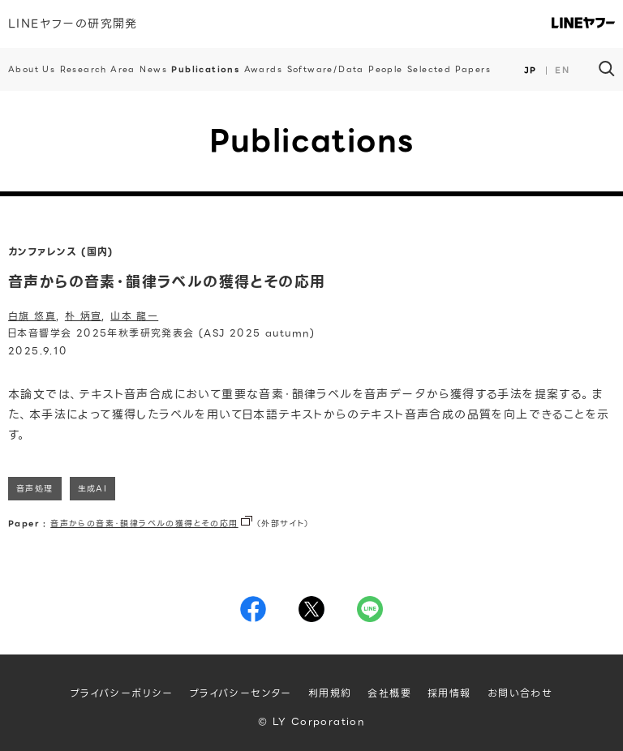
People (385, 69)
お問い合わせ (520, 693)
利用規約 (330, 693)
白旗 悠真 (32, 316)
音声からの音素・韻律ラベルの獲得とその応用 (144, 523)
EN (562, 70)
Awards (263, 69)
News (153, 69)
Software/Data (325, 69)
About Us (31, 69)
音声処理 (35, 489)
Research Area (97, 69)
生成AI (93, 489)
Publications (205, 69)
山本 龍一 (134, 316)
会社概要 (389, 693)
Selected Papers (449, 69)
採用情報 (449, 693)
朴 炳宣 (83, 316)
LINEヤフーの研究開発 (73, 23)
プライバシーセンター (241, 693)
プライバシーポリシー (122, 693)
